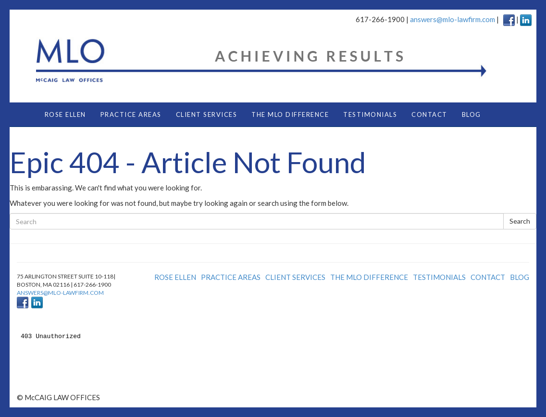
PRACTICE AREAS (130, 114)
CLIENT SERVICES (206, 114)
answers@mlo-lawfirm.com (452, 19)
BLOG (471, 114)
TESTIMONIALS (370, 114)
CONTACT (429, 114)
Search (519, 221)
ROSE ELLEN (65, 114)
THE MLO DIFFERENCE (290, 114)
